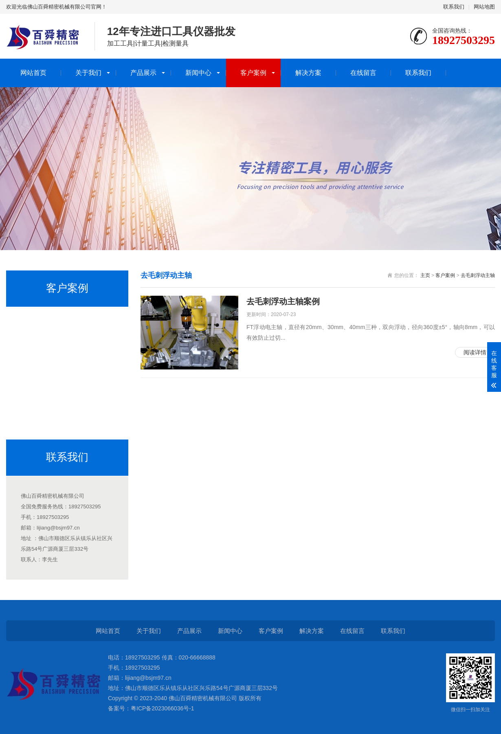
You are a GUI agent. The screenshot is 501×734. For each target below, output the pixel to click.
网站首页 (33, 72)
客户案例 (253, 72)
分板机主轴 (30, 369)
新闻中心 (198, 72)
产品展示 (143, 72)
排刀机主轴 (30, 394)
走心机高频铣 (33, 319)
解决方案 (308, 72)
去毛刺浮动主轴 (36, 418)
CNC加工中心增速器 (42, 344)
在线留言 (363, 72)
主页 (425, 275)
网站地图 (484, 7)
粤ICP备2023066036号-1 (162, 708)
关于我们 (88, 72)
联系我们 (453, 7)
